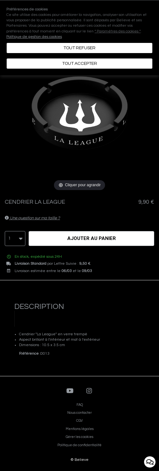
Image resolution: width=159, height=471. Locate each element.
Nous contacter (79, 412)
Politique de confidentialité (79, 445)
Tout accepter (79, 63)
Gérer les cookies (79, 437)
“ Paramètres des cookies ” (118, 31)
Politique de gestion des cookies (34, 37)
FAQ (79, 404)
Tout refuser (79, 48)
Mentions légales (80, 429)
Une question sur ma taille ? (32, 218)
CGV (79, 420)
